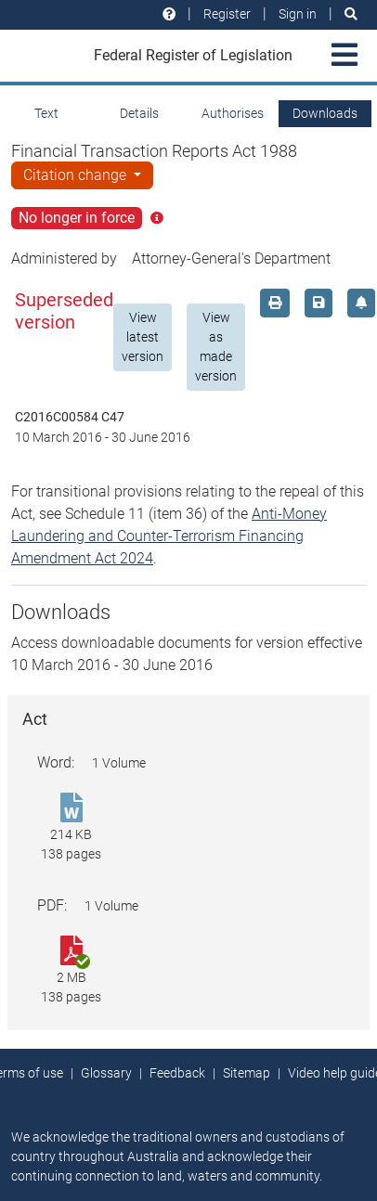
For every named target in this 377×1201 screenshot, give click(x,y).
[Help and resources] (169, 14)
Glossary (106, 1072)
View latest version (142, 337)
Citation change (76, 175)
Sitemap (246, 1072)
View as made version (216, 346)
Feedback (177, 1072)
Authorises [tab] (233, 113)
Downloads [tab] (325, 113)
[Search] (351, 14)
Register (227, 13)
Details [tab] (139, 113)
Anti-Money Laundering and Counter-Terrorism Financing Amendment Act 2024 (169, 536)
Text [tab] (46, 113)
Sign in (298, 13)
